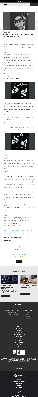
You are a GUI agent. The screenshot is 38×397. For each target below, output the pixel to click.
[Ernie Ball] (19, 332)
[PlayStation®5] (28, 318)
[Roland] (19, 344)
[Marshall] (19, 336)
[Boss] (19, 346)
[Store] (19, 379)
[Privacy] (19, 392)
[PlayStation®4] (28, 316)
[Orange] (19, 338)
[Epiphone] (19, 328)
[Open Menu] (1, 4)
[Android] (28, 314)
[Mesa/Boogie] (19, 342)
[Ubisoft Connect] (19, 381)
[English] (19, 367)
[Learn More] (5, 296)
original (5, 116)
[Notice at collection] (19, 395)
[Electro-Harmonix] (19, 340)
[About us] (19, 383)
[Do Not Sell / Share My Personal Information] (19, 396)
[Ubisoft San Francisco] (12, 310)
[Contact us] (19, 391)
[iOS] (28, 312)
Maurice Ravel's (15, 124)
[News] (19, 385)
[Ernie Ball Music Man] (19, 334)
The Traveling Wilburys (14, 63)
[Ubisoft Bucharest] (12, 314)
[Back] (19, 261)
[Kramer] (19, 330)
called (5, 127)
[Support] (19, 387)
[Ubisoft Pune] (12, 312)
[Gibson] (19, 326)
